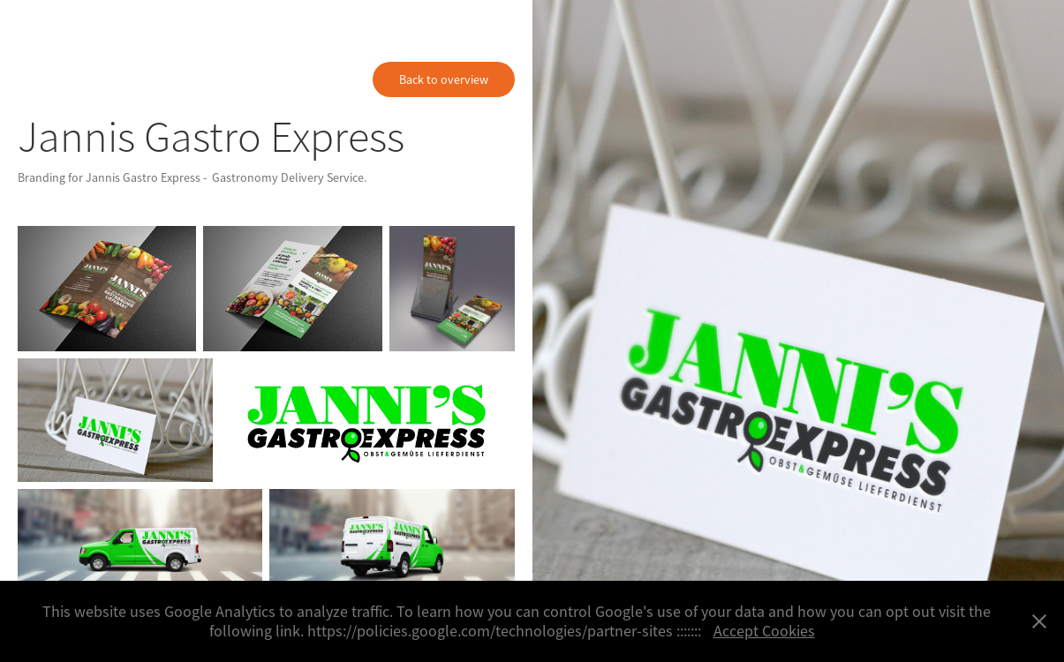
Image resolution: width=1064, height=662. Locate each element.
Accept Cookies (764, 631)
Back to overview (443, 79)
